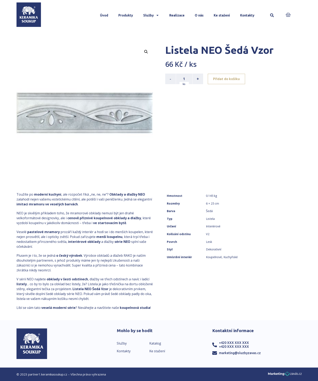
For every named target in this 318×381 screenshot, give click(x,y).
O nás (199, 15)
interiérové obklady (84, 241)
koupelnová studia (135, 307)
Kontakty (247, 15)
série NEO (122, 241)
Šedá (209, 211)
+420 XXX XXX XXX (234, 343)
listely (22, 284)
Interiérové (213, 226)
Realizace (177, 15)
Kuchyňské (230, 257)
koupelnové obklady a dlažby (117, 218)
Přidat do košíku (226, 79)
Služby (151, 15)
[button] (272, 15)
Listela (210, 219)
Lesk (209, 242)
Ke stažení (222, 15)
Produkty (125, 15)
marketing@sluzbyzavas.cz (240, 353)
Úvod (104, 15)
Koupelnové (214, 257)
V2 (207, 234)
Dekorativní (213, 249)
